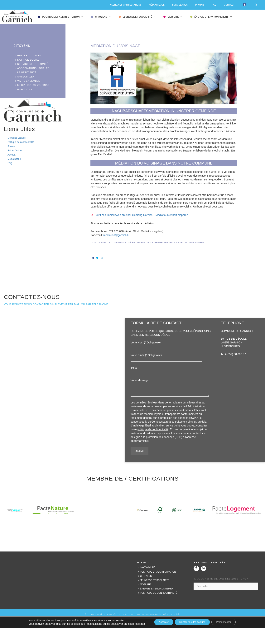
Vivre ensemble (26, 81)
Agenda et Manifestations (125, 4)
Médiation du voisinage (32, 85)
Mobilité (175, 17)
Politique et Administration (63, 17)
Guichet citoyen (27, 55)
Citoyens (104, 17)
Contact (229, 4)
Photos (199, 4)
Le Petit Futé (24, 72)
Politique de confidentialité (20, 142)
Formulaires (180, 4)
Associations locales (31, 68)
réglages (134, 623)
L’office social (26, 59)
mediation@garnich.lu (116, 235)
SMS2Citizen (24, 76)
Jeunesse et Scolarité (140, 17)
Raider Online (14, 150)
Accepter (159, 622)
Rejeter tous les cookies (192, 622)
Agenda (11, 154)
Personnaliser (227, 622)
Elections (22, 89)
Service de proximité (30, 64)
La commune (146, 567)
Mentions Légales (16, 138)
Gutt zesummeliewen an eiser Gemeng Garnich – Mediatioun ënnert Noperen (142, 214)
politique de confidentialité (152, 429)
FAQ (214, 4)
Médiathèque (157, 4)
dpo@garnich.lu (140, 440)
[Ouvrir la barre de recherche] (258, 5)
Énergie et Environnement (214, 17)
